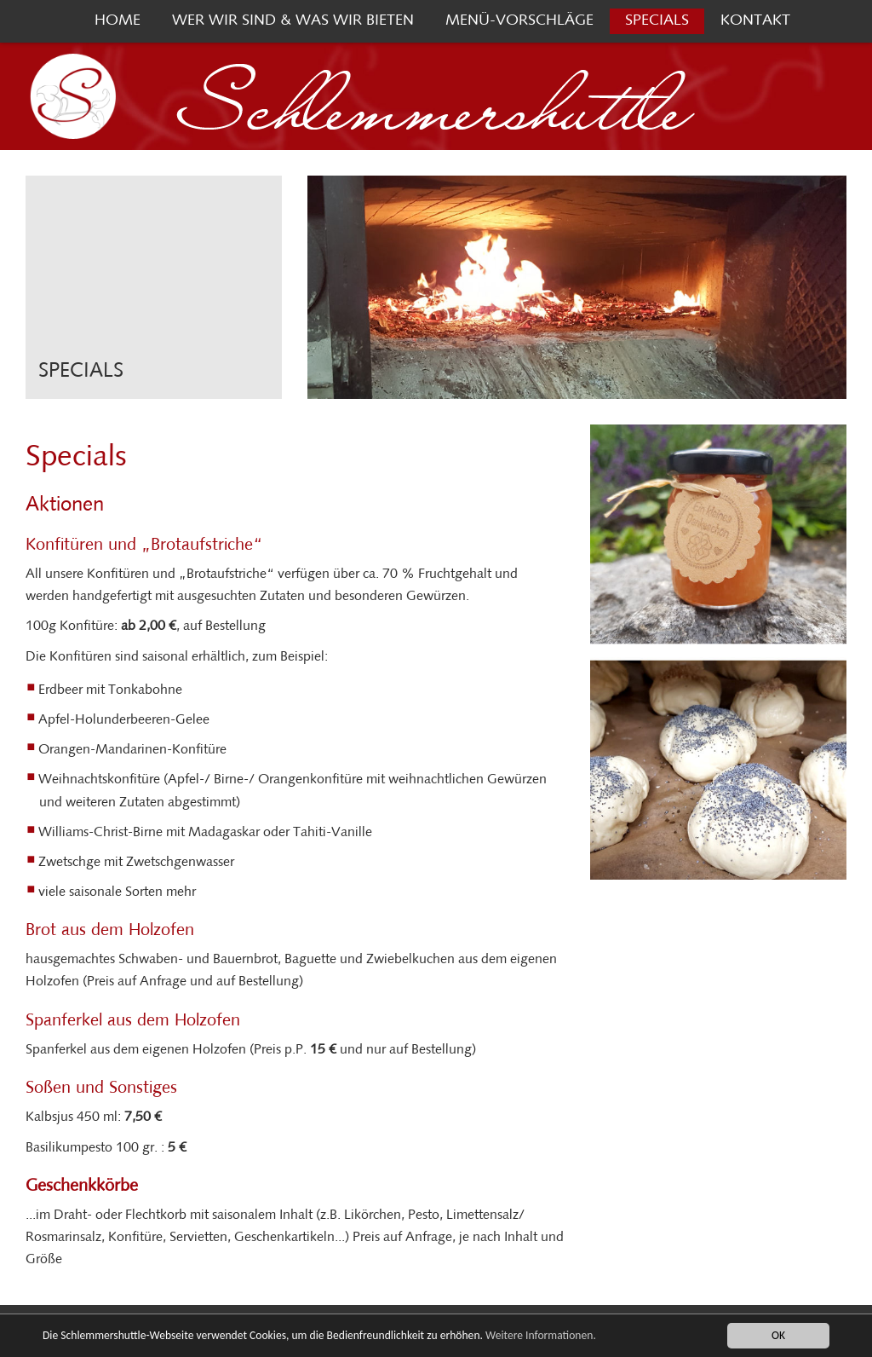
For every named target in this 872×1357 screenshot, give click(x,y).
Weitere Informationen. (540, 1335)
